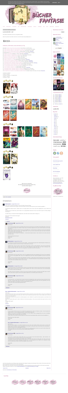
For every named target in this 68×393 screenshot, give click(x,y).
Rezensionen (8, 26)
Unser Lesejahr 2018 (56, 164)
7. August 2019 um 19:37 (19, 307)
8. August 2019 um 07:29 (18, 241)
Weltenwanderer (11, 241)
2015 (55, 134)
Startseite (27, 368)
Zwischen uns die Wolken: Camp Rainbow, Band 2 (60, 43)
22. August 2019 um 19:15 (19, 333)
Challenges (39, 26)
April (55, 123)
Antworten (7, 219)
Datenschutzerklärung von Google (32, 366)
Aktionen (34, 26)
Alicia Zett (57, 45)
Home (4, 26)
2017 (55, 131)
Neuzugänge (30, 26)
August (55, 118)
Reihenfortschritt (23, 26)
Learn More (54, 2)
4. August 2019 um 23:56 (20, 291)
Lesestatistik (14, 26)
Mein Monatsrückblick (8, 217)
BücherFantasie (10, 223)
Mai (54, 122)
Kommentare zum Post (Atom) (12, 369)
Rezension (26, 53)
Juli (54, 119)
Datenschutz (52, 26)
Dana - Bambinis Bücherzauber (10, 291)
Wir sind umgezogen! (56, 171)
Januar (55, 128)
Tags (44, 26)
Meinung (31, 51)
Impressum (57, 26)
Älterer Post (49, 368)
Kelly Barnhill (57, 40)
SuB (18, 26)
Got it (59, 2)
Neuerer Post (5, 368)
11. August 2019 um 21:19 (23, 322)
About (47, 26)
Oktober (55, 115)
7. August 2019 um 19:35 (19, 223)
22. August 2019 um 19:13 (19, 275)
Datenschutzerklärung (20, 366)
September (56, 116)
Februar (55, 126)
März (55, 125)
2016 (55, 132)
